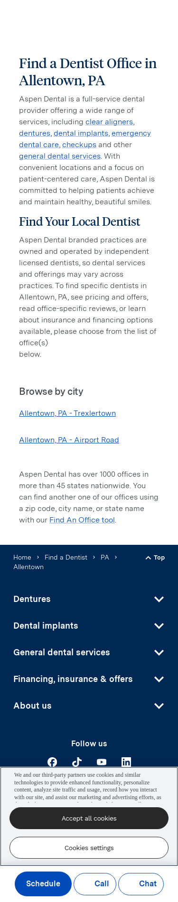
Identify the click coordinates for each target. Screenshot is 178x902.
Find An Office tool (82, 519)
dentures (34, 133)
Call (95, 884)
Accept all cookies (89, 818)
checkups (79, 144)
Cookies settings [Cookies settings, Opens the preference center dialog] (89, 848)
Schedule (43, 884)
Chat (141, 884)
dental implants (81, 133)
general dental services (60, 155)
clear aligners (109, 121)
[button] (89, 599)
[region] (89, 816)
